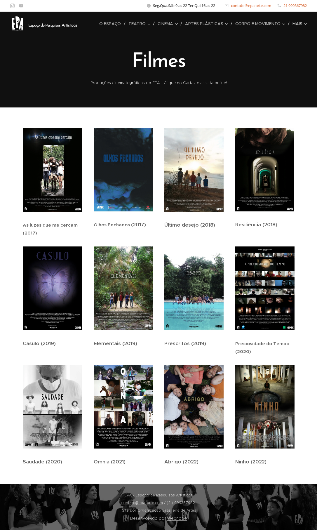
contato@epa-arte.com (251, 5)
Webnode (177, 518)
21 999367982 (295, 5)
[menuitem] (112, 23)
